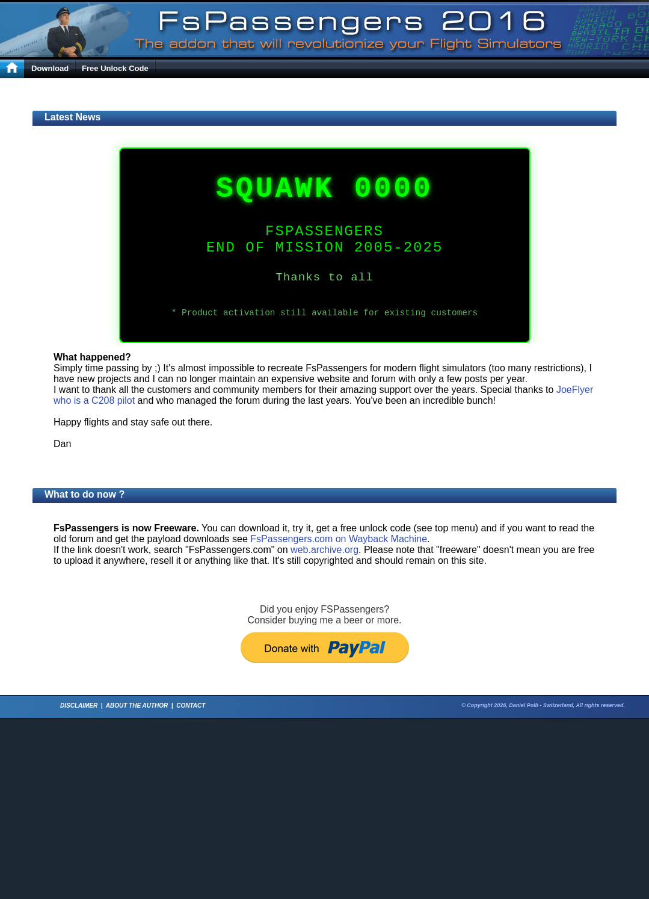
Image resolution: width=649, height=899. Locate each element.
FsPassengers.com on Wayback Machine (338, 539)
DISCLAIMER (78, 705)
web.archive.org (324, 550)
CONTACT (190, 705)
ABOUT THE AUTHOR (137, 705)
